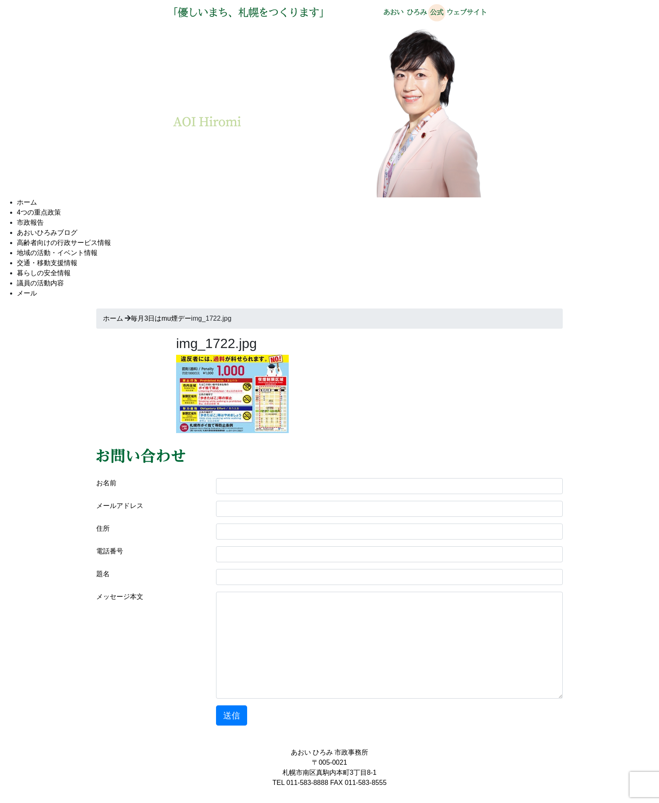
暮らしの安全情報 (44, 273)
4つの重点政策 (39, 212)
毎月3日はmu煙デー (161, 318)
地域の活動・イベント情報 (57, 252)
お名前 (106, 483)
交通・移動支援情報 (47, 262)
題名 (103, 573)
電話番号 (109, 551)
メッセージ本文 (119, 596)
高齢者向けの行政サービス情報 (64, 242)
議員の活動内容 (40, 283)
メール (27, 293)
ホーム (27, 202)
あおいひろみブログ (47, 232)
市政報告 (30, 222)
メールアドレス (119, 505)
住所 (103, 528)
